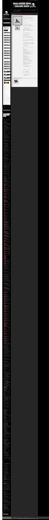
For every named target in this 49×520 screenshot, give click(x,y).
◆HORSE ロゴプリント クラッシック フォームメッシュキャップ (7, 369)
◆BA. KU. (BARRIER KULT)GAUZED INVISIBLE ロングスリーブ (7, 454)
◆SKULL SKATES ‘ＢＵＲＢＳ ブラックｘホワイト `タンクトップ (7, 162)
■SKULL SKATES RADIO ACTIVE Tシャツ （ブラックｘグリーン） (7, 308)
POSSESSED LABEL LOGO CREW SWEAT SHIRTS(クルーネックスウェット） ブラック (7, 433)
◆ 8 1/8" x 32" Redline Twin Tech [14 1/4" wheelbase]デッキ (7, 250)
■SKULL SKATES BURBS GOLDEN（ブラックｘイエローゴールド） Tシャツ (7, 174)
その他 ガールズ (6, 52)
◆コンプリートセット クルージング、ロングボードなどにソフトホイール (7, 482)
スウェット (5, 41)
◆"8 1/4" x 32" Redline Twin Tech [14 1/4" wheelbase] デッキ (7, 252)
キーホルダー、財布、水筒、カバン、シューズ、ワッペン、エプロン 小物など (7, 60)
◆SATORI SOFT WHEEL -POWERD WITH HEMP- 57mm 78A (6, 223)
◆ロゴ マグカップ (6, 491)
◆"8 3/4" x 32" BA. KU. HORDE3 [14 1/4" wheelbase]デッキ (7, 205)
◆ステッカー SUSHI (6, 393)
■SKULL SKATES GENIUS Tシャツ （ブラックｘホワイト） (7, 317)
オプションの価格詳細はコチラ (26, 72)
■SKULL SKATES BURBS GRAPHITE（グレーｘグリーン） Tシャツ (7, 167)
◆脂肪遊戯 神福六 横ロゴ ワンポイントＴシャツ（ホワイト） (7, 367)
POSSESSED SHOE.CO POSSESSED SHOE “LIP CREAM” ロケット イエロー (7, 446)
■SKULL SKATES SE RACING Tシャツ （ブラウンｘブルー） (7, 304)
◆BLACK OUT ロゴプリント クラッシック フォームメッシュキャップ (7, 142)
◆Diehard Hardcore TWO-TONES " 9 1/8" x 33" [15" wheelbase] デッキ (7, 190)
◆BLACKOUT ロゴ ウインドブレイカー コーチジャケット (7, 230)
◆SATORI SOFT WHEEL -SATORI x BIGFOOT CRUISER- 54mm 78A (7, 225)
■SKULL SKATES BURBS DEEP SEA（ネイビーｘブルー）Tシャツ (7, 172)
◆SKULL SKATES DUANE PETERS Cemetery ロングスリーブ (7, 138)
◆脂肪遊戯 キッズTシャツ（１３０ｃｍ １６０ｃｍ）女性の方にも (7, 416)
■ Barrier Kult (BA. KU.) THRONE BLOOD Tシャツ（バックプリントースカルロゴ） (7, 279)
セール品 (5, 67)
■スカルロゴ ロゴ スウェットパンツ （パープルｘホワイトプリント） (7, 188)
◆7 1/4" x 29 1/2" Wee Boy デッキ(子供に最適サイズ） (7, 242)
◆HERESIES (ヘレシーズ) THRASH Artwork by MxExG (7, 239)
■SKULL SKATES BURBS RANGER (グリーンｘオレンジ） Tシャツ (7, 170)
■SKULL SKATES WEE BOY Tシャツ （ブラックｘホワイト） (7, 314)
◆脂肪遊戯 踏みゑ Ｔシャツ (7, 388)
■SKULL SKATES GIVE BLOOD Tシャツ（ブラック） (7, 195)
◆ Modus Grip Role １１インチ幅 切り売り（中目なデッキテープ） (7, 509)
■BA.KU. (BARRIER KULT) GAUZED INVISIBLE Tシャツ (7, 456)
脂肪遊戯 (5, 79)
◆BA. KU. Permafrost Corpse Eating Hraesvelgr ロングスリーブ (7, 495)
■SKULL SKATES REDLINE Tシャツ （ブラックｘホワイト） (7, 337)
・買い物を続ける (25, 75)
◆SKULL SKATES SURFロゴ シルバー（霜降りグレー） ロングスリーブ (7, 464)
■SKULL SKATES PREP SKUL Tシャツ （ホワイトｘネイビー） (7, 342)
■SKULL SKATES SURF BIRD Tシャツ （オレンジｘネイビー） (7, 339)
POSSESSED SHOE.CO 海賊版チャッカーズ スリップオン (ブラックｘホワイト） (7, 422)
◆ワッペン (35, 10)
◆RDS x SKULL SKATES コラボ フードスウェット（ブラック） (7, 490)
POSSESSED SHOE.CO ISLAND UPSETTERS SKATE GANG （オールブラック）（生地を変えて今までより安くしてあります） (7, 385)
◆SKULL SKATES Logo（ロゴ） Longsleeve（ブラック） (7, 484)
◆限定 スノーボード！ (6, 29)
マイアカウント (32, 0)
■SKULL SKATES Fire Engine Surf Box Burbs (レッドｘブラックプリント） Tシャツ (7, 164)
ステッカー (5, 65)
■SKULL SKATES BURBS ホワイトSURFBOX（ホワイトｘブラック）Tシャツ (7, 365)
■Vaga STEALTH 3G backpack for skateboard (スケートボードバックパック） (7, 228)
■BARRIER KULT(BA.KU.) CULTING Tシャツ (7, 293)
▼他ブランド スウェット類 (7, 89)
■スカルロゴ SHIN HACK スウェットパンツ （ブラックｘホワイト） (7, 267)
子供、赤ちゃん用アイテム (7, 54)
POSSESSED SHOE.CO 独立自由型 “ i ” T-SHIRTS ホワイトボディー (7, 400)
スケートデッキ (5, 31)
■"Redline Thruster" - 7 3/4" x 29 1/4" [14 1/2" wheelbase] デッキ (7, 246)
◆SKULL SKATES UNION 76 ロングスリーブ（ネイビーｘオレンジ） (7, 262)
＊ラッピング (5, 103)
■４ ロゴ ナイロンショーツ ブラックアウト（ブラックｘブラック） (7, 330)
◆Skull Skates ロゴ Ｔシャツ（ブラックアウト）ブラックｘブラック (7, 182)
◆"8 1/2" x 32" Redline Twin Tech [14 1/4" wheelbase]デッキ (7, 254)
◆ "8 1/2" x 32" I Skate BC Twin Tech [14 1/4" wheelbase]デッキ (7, 244)
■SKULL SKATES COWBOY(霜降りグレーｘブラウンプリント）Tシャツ (7, 144)
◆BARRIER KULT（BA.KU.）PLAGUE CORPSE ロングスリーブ (7, 300)
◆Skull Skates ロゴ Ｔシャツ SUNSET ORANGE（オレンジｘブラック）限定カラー (7, 127)
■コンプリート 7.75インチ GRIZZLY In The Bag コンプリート (7, 404)
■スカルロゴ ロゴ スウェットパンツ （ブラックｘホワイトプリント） (7, 192)
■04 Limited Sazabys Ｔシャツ (7, 500)
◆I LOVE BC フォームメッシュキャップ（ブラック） (7, 203)
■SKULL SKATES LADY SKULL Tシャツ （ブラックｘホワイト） (7, 319)
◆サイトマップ (5, 106)
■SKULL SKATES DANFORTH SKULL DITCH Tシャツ (7, 159)
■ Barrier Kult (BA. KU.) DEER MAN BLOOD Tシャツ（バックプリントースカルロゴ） (7, 275)
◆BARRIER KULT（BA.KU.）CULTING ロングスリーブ (7, 297)
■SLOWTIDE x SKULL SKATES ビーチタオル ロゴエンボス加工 (7, 321)
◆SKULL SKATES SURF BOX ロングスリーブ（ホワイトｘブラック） (7, 264)
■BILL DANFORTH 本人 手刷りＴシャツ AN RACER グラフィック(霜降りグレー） (7, 375)
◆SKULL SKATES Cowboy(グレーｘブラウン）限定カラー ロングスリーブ (7, 487)
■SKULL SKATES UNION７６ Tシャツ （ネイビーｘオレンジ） (7, 302)
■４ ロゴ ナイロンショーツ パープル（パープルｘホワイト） (7, 332)
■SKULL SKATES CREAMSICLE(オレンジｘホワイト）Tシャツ (7, 146)
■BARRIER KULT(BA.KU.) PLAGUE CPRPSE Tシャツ (6, 295)
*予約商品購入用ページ (6, 104)
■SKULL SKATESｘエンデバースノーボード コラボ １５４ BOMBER (7, 419)
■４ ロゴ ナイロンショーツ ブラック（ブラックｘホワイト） (7, 328)
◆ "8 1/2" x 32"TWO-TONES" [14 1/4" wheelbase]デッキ (7, 186)
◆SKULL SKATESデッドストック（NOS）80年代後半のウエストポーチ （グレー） (7, 377)
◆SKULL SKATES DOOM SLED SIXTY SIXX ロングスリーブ (7, 151)
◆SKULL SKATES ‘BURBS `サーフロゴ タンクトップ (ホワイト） (7, 120)
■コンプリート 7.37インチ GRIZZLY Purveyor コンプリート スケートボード (7, 406)
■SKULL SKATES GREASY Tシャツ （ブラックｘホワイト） (7, 310)
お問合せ (35, 0)
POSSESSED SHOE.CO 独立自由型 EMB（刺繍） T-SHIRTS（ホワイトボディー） (7, 398)
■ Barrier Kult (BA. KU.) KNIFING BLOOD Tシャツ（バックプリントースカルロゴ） (7, 277)
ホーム (29, 0)
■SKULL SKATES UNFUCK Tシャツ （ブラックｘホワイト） (7, 312)
